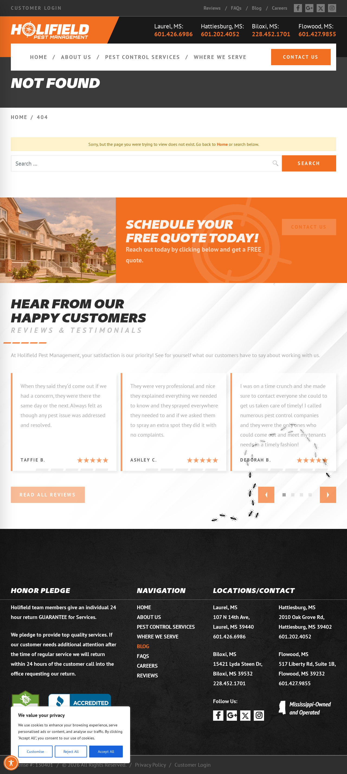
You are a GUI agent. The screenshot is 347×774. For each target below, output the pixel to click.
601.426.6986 (173, 34)
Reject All (71, 751)
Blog (257, 8)
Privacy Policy (150, 764)
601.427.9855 (317, 34)
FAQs (236, 8)
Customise (35, 751)
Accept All (106, 751)
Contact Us (301, 57)
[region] (70, 734)
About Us (76, 57)
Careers (279, 8)
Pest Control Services (142, 57)
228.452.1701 (271, 34)
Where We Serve (220, 57)
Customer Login (36, 8)
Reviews (212, 8)
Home (38, 57)
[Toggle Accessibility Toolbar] (11, 763)
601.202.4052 (220, 34)
